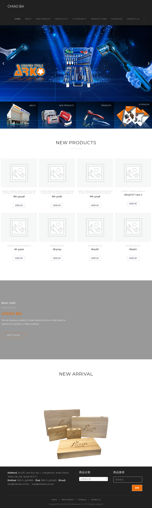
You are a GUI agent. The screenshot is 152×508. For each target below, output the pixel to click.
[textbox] (93, 479)
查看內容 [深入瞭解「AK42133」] (57, 258)
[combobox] (93, 479)
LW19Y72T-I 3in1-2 (133, 195)
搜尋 (137, 488)
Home (54, 499)
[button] (3, 63)
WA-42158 (95, 196)
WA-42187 (57, 196)
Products (82, 499)
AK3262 (133, 249)
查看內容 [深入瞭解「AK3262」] (133, 258)
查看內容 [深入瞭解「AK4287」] (95, 258)
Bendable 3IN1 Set (57, 246)
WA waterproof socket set (25, 193)
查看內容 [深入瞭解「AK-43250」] (19, 258)
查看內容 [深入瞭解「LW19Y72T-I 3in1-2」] (133, 204)
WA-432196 (19, 196)
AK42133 (57, 249)
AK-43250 (19, 249)
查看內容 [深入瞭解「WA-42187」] (57, 205)
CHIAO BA (16, 6)
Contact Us (95, 499)
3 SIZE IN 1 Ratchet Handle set (13, 191)
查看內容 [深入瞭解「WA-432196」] (19, 205)
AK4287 (95, 249)
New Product (67, 499)
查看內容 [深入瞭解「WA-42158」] (95, 205)
